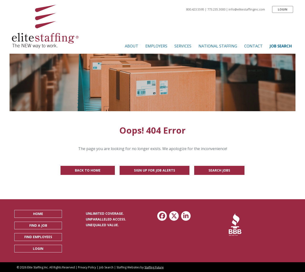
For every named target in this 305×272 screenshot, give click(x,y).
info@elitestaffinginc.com (247, 9)
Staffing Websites (128, 267)
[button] (282, 9)
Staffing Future (154, 267)
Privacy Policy (87, 267)
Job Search (106, 267)
